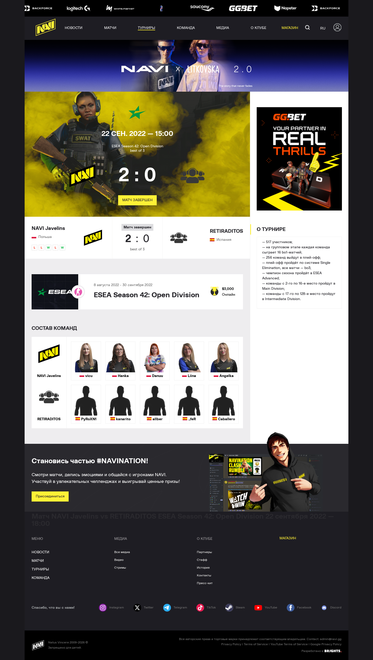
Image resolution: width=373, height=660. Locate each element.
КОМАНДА (40, 578)
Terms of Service (256, 644)
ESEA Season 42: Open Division (146, 295)
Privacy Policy (231, 644)
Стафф (202, 559)
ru (322, 28)
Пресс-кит (205, 583)
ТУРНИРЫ (40, 569)
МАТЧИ (38, 561)
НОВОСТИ (40, 552)
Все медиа (122, 552)
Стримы (120, 567)
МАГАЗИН (287, 538)
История (203, 567)
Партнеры (204, 552)
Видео (119, 559)
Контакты (204, 575)
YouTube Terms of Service (289, 644)
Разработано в (321, 650)
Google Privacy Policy (325, 644)
